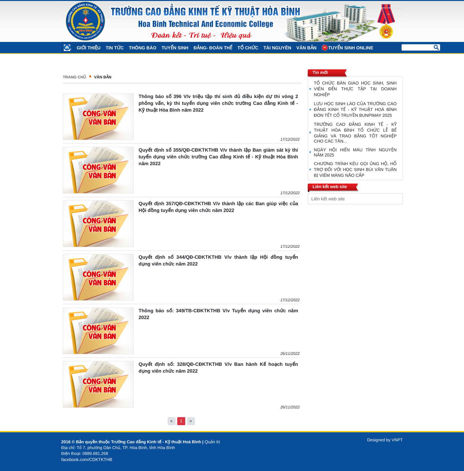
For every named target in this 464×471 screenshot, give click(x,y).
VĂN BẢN (102, 77)
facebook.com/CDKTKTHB (86, 459)
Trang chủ (74, 77)
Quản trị (212, 441)
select (396, 198)
